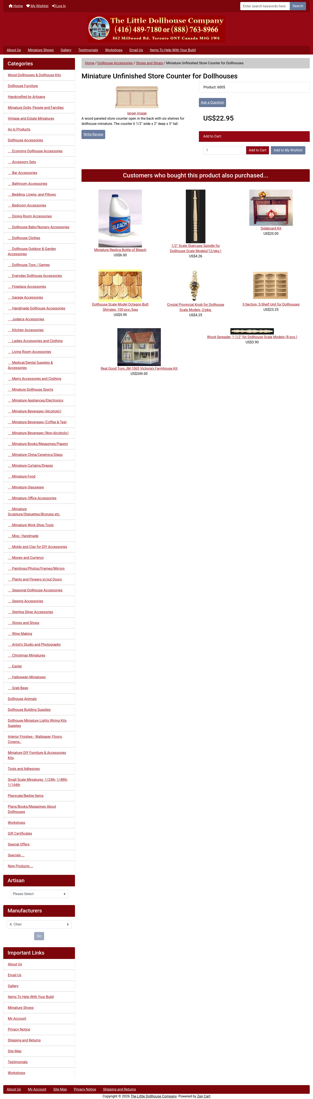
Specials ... (16, 855)
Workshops (113, 50)
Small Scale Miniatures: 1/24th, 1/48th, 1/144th (38, 782)
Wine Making (20, 634)
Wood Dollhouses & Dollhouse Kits (34, 75)
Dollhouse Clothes (24, 238)
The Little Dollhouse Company (153, 1096)
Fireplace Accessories (27, 287)
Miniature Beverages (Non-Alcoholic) (38, 433)
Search (298, 6)
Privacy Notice (19, 1029)
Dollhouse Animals (22, 699)
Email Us (136, 50)
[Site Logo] (156, 29)
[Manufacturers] (39, 924)
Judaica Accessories (26, 319)
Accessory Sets (22, 162)
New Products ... (20, 866)
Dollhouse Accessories (115, 63)
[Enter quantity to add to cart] (224, 150)
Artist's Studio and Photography (34, 644)
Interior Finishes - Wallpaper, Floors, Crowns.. (35, 739)
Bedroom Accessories (27, 205)
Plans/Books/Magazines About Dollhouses (32, 809)
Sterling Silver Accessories (30, 612)
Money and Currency (26, 558)
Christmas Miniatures (26, 655)
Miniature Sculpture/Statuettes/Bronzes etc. (34, 511)
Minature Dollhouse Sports (30, 389)
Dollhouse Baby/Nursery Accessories (38, 227)
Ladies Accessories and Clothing (35, 341)
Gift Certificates (20, 833)
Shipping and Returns (24, 1040)
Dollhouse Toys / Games (29, 265)
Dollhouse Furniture (23, 86)
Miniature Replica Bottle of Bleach (120, 250)
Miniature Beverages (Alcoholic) (34, 411)
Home (16, 6)
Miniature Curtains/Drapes (30, 465)
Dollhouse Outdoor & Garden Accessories (32, 251)
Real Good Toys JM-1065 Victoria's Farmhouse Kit (139, 368)
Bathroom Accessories (27, 184)
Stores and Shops (149, 63)
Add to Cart (257, 150)
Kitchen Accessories (26, 330)
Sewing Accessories (25, 601)
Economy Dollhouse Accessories (35, 151)
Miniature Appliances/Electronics (35, 400)
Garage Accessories (25, 297)
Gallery (66, 50)
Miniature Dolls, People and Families (36, 108)
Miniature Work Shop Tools (31, 525)
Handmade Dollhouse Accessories (36, 308)
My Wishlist (37, 6)
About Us (14, 50)
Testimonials (88, 50)
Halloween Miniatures (27, 677)
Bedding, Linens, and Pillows (32, 194)
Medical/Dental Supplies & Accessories (30, 365)
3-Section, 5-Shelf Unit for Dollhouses (271, 304)
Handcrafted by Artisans (26, 97)
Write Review (93, 134)
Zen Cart (203, 1096)
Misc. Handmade (23, 536)
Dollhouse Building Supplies (29, 710)
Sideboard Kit (271, 228)
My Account (17, 1018)
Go (39, 936)
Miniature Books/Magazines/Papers (38, 444)
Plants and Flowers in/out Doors (35, 579)
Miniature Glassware (26, 487)
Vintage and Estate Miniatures (31, 118)
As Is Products (19, 129)
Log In (59, 6)
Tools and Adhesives (24, 769)
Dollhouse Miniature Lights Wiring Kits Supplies (37, 723)
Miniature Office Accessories (32, 498)
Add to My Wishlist (288, 150)
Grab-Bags (18, 688)
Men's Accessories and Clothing (34, 379)
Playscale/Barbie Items (25, 796)
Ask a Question (212, 102)
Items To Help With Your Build (173, 50)
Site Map (15, 1051)
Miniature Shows (41, 50)
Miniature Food (21, 476)
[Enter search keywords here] (265, 6)
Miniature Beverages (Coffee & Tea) (37, 422)
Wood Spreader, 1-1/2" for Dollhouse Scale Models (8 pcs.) (252, 337)
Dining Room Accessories (30, 216)
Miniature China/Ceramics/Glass (35, 455)
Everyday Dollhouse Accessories (35, 276)
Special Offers (19, 844)
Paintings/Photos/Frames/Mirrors (36, 568)
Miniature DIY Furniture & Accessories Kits (37, 755)
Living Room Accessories (29, 352)
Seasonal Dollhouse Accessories (35, 590)
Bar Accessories (22, 173)
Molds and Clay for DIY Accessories (37, 547)
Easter (15, 666)
